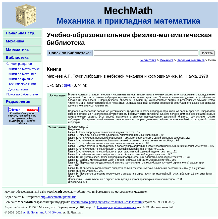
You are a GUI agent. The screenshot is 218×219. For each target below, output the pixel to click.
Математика (17, 49)
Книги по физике (21, 79)
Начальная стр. (20, 33)
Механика (15, 41)
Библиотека (17, 57)
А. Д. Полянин (33, 212)
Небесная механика (190, 60)
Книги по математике (24, 69)
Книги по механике (22, 74)
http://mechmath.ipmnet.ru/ (58, 197)
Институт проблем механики (116, 207)
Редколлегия (18, 101)
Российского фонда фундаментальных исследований (107, 202)
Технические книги (22, 84)
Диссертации (18, 89)
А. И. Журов (52, 212)
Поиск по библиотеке (22, 94)
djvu (67, 85)
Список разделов (19, 64)
